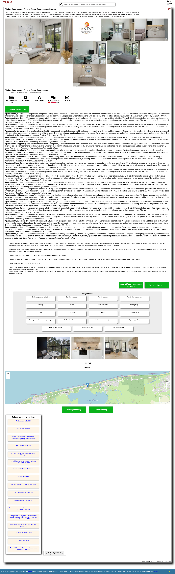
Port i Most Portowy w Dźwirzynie (23, 469)
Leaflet (156, 403)
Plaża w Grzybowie (23, 540)
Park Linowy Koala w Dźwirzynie (23, 492)
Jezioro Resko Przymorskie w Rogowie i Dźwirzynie (23, 454)
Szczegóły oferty (74, 410)
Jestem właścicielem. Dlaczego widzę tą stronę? (54, 553)
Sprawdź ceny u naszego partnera (131, 285)
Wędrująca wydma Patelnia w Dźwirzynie (23, 484)
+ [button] (8, 373)
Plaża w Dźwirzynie (23, 476)
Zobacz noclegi (100, 410)
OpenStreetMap (165, 403)
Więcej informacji (156, 285)
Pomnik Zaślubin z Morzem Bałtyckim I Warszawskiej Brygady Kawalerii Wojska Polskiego (23, 438)
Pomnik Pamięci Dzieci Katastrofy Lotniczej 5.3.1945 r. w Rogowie (23, 461)
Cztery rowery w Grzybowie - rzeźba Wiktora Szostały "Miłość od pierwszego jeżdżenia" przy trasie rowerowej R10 (23, 517)
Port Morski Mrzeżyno (23, 429)
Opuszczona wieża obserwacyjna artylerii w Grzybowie (23, 525)
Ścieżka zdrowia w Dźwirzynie (23, 500)
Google (30, 571)
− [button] (8, 377)
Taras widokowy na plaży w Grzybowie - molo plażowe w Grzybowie (23, 548)
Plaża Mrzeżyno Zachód (23, 421)
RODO (155, 571)
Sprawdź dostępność (17, 109)
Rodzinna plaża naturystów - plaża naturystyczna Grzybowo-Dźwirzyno (23, 508)
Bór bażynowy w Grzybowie (23, 532)
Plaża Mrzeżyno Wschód (23, 445)
